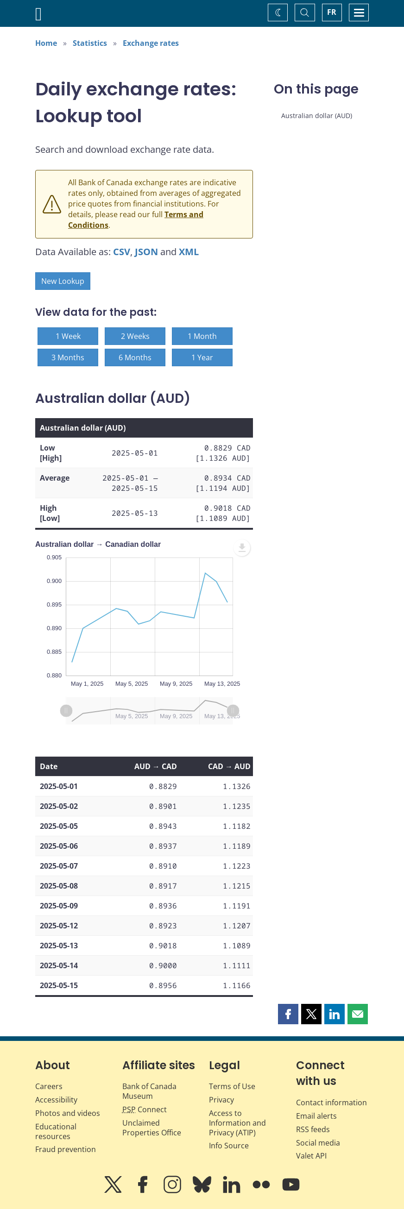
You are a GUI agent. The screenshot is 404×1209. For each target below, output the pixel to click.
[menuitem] (242, 547)
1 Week (68, 336)
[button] (288, 1014)
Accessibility (56, 1100)
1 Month (202, 336)
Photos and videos (67, 1113)
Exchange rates (151, 43)
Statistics (90, 43)
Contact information (331, 1102)
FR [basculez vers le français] (331, 12)
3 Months (67, 357)
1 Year (202, 357)
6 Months (135, 357)
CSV (121, 251)
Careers (49, 1086)
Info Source (229, 1145)
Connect (144, 1109)
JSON (146, 251)
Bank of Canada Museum (149, 1091)
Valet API (311, 1156)
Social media (318, 1143)
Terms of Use (232, 1086)
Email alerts (316, 1116)
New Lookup (62, 281)
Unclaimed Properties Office (151, 1128)
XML (189, 251)
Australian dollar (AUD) (316, 115)
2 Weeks (135, 336)
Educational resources (55, 1131)
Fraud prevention (65, 1149)
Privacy (221, 1100)
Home (46, 43)
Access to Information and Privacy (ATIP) (237, 1123)
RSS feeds (313, 1129)
